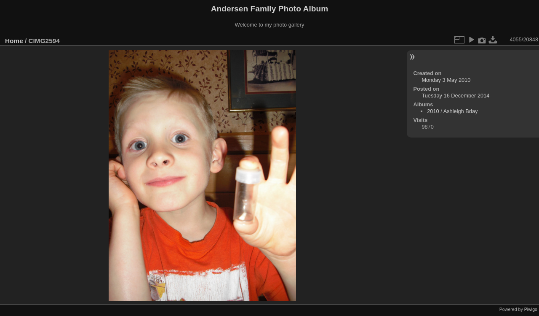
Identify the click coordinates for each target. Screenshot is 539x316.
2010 (433, 111)
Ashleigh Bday (460, 111)
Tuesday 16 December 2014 (455, 95)
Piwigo (530, 309)
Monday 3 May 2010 (446, 80)
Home (14, 40)
